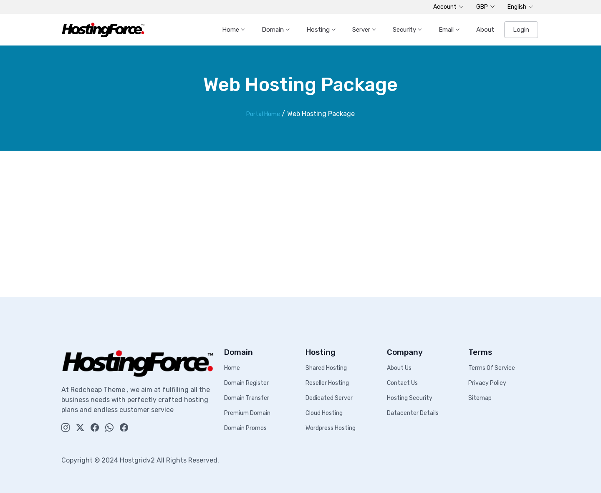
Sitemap (480, 398)
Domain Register (246, 383)
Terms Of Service (491, 368)
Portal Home (263, 114)
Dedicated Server (329, 398)
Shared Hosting (326, 368)
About (485, 29)
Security (405, 29)
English (520, 7)
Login (521, 29)
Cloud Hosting (324, 413)
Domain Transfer (246, 398)
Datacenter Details (413, 413)
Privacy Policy (487, 383)
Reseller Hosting (327, 383)
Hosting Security (409, 398)
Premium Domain (247, 413)
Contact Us (402, 383)
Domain (273, 29)
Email (447, 29)
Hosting (318, 29)
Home (231, 29)
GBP (485, 7)
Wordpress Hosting (331, 428)
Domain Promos (245, 428)
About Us (399, 368)
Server (362, 29)
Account (448, 7)
